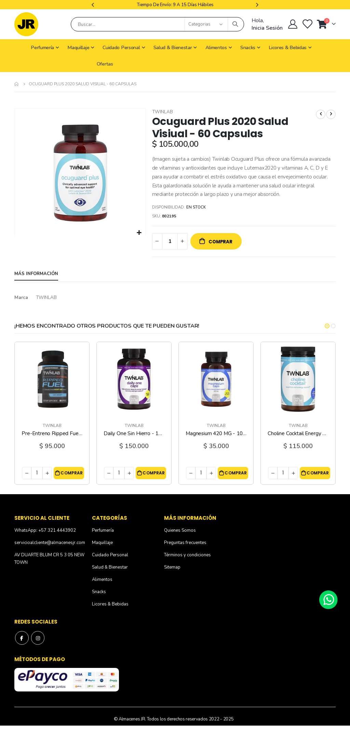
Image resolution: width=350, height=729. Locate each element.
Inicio (16, 84)
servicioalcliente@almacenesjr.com (49, 546)
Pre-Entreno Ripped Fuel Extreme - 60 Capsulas (52, 437)
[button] (139, 233)
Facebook (22, 641)
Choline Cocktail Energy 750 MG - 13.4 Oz (298, 437)
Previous (93, 4)
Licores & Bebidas (110, 608)
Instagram (38, 641)
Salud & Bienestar (110, 571)
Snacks (99, 595)
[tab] (36, 277)
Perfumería (103, 534)
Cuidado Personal (110, 559)
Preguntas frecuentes (185, 546)
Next (256, 4)
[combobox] (157, 24)
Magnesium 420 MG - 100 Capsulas (216, 437)
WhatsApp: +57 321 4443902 (45, 534)
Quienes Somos (180, 534)
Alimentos (102, 583)
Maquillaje (102, 546)
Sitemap (172, 571)
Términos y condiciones (187, 559)
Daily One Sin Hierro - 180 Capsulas (134, 437)
